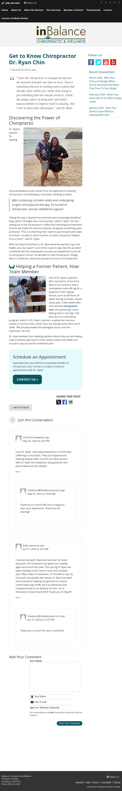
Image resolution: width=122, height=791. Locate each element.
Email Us (30, 2)
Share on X (59, 402)
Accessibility (106, 782)
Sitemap (117, 782)
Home (4, 10)
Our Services (54, 10)
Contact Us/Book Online (14, 18)
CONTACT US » (27, 379)
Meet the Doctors (33, 10)
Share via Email (71, 402)
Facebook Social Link (91, 62)
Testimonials (93, 10)
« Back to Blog (20, 407)
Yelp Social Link (113, 62)
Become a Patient (73, 10)
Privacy (96, 782)
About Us (16, 10)
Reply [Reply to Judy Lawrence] (18, 598)
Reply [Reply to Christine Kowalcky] (18, 472)
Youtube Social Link (106, 62)
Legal (88, 782)
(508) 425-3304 (12, 3)
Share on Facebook (65, 402)
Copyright (79, 782)
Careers (108, 10)
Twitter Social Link (98, 62)
